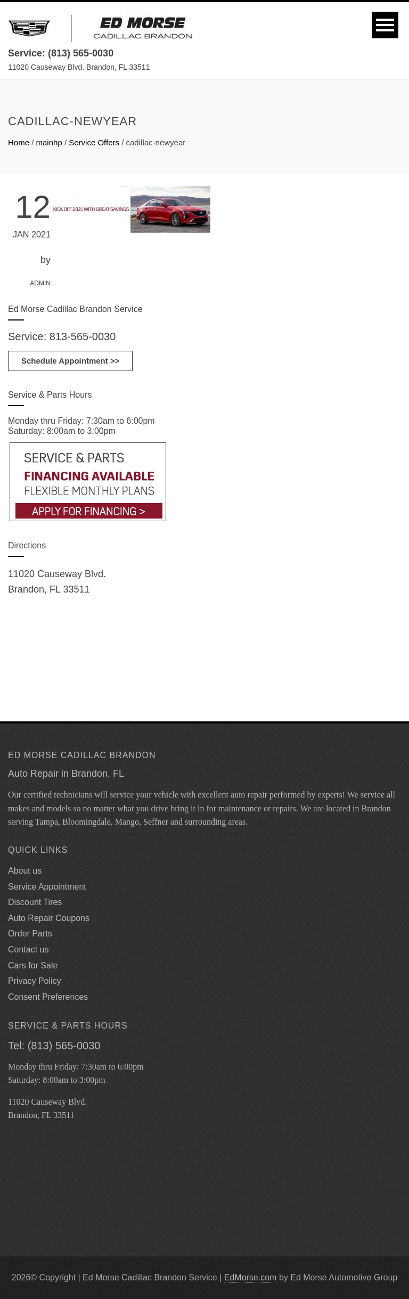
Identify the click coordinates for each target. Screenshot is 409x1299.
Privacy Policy (34, 980)
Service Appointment (47, 886)
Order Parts (30, 933)
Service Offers (94, 142)
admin (40, 283)
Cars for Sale (33, 965)
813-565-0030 (83, 336)
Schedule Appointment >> (70, 360)
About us (25, 870)
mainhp (49, 142)
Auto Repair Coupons (48, 918)
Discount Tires (35, 902)
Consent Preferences (48, 996)
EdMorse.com (250, 1277)
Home (18, 142)
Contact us (28, 949)
